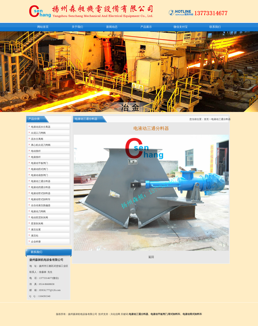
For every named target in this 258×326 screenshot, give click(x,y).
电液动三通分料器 (138, 314)
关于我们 (77, 26)
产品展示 (146, 26)
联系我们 (215, 26)
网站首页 (43, 26)
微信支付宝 (181, 26)
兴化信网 (115, 314)
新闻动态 (112, 26)
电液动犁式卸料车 (192, 314)
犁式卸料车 (174, 314)
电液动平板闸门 (159, 314)
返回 (151, 257)
